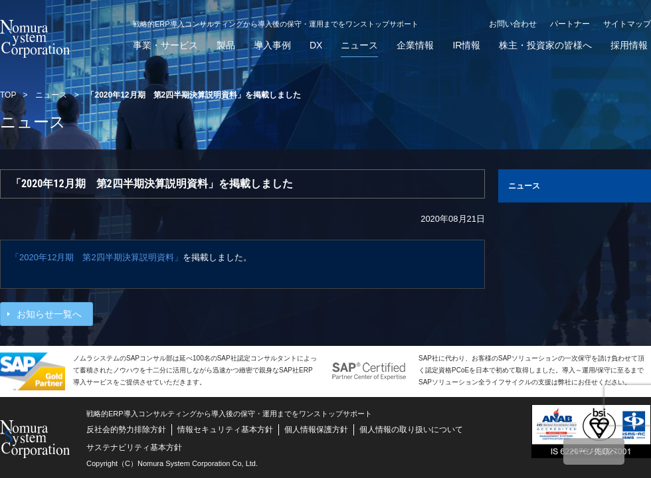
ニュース (359, 45)
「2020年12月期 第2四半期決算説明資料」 (97, 257)
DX (316, 45)
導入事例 (272, 45)
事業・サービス (165, 45)
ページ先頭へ (594, 451)
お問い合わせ (513, 24)
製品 (226, 45)
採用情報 (629, 45)
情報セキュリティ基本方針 (225, 429)
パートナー (570, 24)
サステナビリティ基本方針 (134, 447)
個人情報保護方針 (316, 429)
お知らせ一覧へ (49, 314)
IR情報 (466, 45)
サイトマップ (627, 24)
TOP (8, 95)
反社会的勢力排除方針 (126, 429)
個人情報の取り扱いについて (411, 429)
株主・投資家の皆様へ (545, 45)
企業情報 (415, 45)
